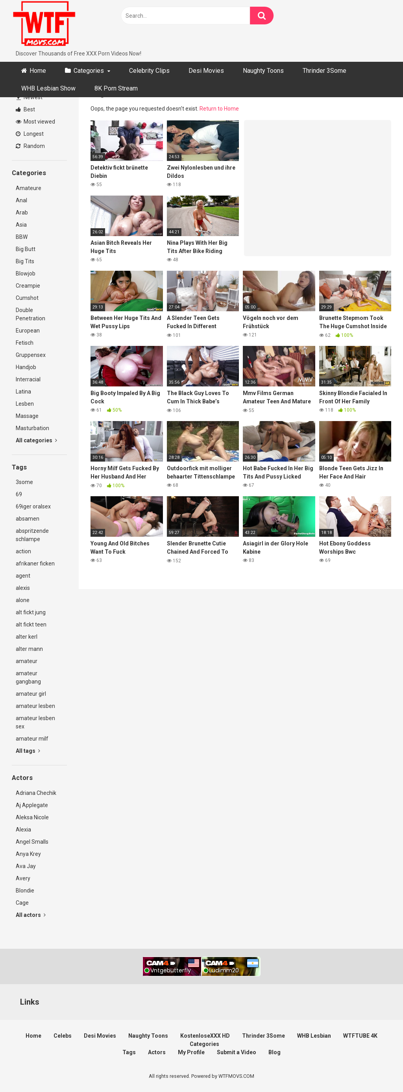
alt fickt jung (31, 612)
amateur (26, 661)
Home (38, 70)
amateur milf (32, 738)
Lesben (25, 404)
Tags (129, 1052)
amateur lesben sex (35, 722)
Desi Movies (206, 70)
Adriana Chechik (36, 793)
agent (23, 576)
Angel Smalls (32, 842)
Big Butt (25, 249)
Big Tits (25, 261)
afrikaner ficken (35, 563)
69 (19, 494)
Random (30, 146)
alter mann (29, 649)
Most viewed (35, 121)
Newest (30, 97)
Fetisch (24, 343)
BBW (22, 237)
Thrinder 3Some (324, 70)
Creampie (28, 286)
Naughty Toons (263, 70)
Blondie (25, 890)
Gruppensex (31, 355)
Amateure (28, 188)
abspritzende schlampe (32, 535)
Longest (30, 134)
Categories (89, 70)
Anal (21, 200)
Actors (157, 1052)
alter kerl (26, 637)
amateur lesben (35, 706)
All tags (28, 751)
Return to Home (219, 108)
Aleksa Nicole (32, 817)
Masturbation (32, 428)
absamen (27, 519)
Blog (274, 1052)
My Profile (191, 1052)
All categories (36, 440)
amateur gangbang (28, 677)
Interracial (28, 379)
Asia (21, 225)
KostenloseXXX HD (205, 1036)
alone (23, 600)
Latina (23, 391)
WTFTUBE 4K (360, 1036)
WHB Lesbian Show (48, 88)
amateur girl (31, 694)
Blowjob (25, 273)
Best (25, 109)
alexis (23, 588)
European (28, 330)
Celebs (63, 1036)
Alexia (23, 829)
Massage (27, 416)
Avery (23, 878)
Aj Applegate (32, 805)
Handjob (26, 367)
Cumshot (27, 298)
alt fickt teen (31, 624)
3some (24, 482)
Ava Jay (26, 866)
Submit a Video (236, 1052)
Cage (22, 903)
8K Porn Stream (116, 88)
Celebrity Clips (149, 70)
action (23, 551)
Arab (22, 212)
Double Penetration (30, 314)
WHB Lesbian (314, 1036)
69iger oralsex (33, 506)
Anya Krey (28, 854)
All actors (31, 915)
